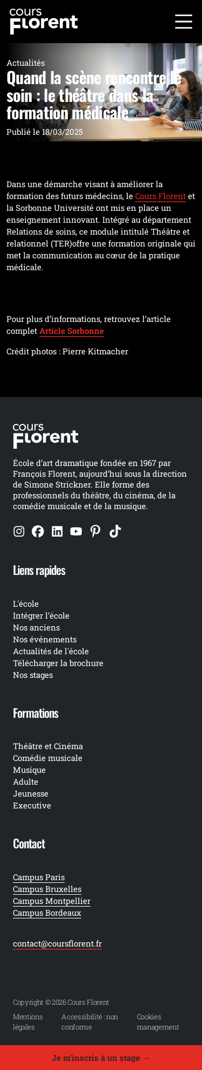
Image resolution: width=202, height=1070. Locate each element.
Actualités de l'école (51, 651)
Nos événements (44, 639)
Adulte (25, 781)
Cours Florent (160, 195)
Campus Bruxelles (47, 888)
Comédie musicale (47, 757)
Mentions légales (28, 1022)
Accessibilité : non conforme (89, 1022)
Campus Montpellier (51, 900)
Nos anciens (36, 627)
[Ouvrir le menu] (183, 21)
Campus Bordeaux (47, 912)
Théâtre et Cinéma (48, 745)
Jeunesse (30, 793)
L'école (26, 603)
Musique (29, 769)
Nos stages (33, 674)
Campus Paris (39, 877)
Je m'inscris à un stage (101, 1057)
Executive (32, 805)
